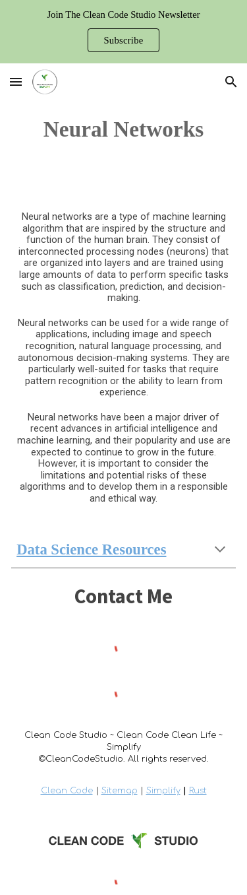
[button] (16, 81)
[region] (123, 31)
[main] (123, 129)
